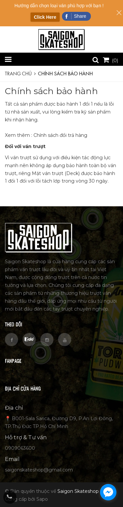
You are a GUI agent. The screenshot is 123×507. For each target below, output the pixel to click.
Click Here (45, 17)
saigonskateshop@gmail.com (39, 470)
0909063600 (20, 448)
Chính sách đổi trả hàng (60, 135)
